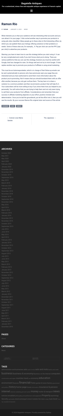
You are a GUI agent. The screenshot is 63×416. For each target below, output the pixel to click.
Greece (19, 106)
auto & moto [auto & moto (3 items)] (31, 369)
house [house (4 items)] (29, 387)
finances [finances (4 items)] (16, 383)
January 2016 (6, 215)
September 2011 (7, 305)
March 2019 (6, 183)
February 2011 (7, 321)
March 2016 (6, 210)
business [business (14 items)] (7, 373)
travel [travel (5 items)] (55, 399)
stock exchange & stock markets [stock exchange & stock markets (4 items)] (26, 399)
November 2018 (7, 194)
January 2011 (6, 324)
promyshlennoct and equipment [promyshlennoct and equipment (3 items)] (31, 396)
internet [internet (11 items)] (6, 391)
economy (5, 106)
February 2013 (7, 267)
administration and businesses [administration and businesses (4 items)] (12, 369)
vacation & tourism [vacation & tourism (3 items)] (9, 402)
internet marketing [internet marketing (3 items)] (15, 392)
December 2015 (7, 218)
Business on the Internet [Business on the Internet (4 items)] (42, 374)
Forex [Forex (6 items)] (33, 383)
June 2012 (5, 286)
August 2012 (6, 281)
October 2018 (6, 196)
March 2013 (6, 264)
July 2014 (5, 229)
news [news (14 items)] (56, 391)
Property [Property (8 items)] (46, 395)
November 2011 (7, 300)
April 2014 (5, 237)
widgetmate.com (7, 358)
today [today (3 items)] (46, 399)
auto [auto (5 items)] (25, 369)
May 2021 (5, 156)
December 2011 (7, 297)
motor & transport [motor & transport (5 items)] (46, 392)
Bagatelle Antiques (31, 3)
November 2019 (7, 172)
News (26, 29)
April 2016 (5, 207)
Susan (6, 29)
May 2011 (5, 313)
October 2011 (6, 302)
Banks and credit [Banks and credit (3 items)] (53, 369)
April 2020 (5, 161)
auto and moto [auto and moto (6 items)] (41, 369)
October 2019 (6, 175)
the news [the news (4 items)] (41, 399)
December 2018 (7, 191)
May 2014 (5, 234)
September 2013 (7, 251)
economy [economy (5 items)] (34, 378)
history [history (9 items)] (12, 387)
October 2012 (6, 275)
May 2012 (5, 289)
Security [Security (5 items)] (5, 399)
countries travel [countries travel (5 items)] (22, 378)
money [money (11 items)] (34, 391)
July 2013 (5, 256)
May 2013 (5, 262)
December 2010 (7, 327)
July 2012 (5, 283)
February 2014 (7, 240)
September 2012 (7, 278)
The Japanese (49, 118)
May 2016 (5, 205)
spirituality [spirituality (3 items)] (11, 399)
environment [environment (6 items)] (7, 383)
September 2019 (7, 177)
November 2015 (7, 221)
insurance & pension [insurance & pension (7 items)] (48, 387)
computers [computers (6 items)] (55, 374)
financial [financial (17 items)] (24, 382)
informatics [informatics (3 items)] (35, 387)
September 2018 (7, 199)
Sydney (48, 412)
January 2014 (6, 243)
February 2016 (7, 213)
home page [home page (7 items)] (21, 387)
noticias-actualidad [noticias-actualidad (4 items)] (8, 396)
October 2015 (6, 224)
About (4, 339)
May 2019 (5, 180)
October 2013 (6, 248)
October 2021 (6, 153)
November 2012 (7, 272)
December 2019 (7, 169)
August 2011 (6, 308)
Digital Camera (35, 358)
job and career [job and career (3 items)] (26, 392)
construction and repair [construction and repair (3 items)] (8, 378)
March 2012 (6, 291)
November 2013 (7, 245)
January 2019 (6, 188)
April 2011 (5, 316)
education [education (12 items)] (44, 377)
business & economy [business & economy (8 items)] (23, 373)
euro (12, 106)
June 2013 (5, 259)
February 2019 (7, 186)
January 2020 (6, 167)
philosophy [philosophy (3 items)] (18, 396)
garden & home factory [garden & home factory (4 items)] (44, 383)
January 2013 (6, 270)
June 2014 (5, 232)
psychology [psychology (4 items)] (55, 396)
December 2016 (7, 202)
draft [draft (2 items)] (29, 378)
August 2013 (6, 253)
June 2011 (5, 310)
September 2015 (7, 226)
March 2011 (6, 319)
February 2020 (7, 164)
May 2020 (5, 159)
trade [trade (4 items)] (50, 399)
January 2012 (6, 294)
